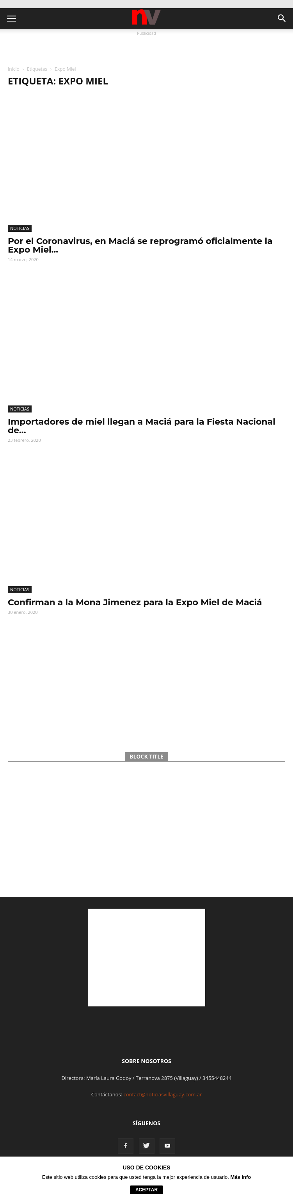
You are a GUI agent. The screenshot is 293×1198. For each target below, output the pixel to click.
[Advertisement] (146, 47)
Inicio (14, 69)
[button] (282, 18)
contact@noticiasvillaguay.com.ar (162, 1094)
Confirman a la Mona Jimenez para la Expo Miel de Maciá (135, 602)
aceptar (146, 1190)
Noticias (19, 228)
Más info (241, 1177)
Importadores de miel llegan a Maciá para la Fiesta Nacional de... (141, 426)
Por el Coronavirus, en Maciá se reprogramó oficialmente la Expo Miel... (140, 245)
